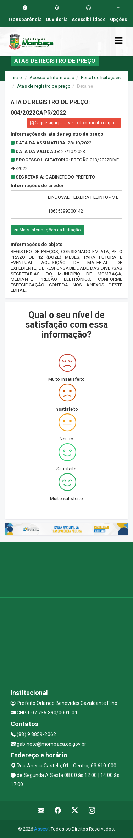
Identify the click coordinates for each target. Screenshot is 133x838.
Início (16, 77)
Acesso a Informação (51, 77)
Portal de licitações (101, 77)
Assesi (41, 829)
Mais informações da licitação (47, 230)
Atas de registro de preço (44, 86)
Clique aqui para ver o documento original (74, 122)
